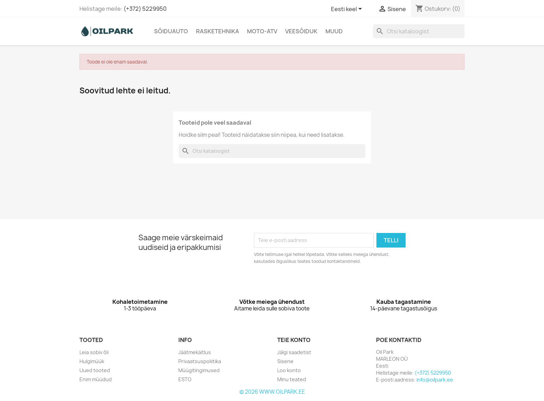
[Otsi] (419, 31)
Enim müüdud (95, 379)
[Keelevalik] (347, 9)
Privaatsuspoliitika (199, 361)
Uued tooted (94, 370)
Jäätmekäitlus (194, 352)
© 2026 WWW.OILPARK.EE (272, 391)
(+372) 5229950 (145, 8)
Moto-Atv (262, 31)
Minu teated (291, 379)
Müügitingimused (199, 370)
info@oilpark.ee (434, 379)
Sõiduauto (171, 31)
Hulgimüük (91, 361)
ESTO (185, 379)
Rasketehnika (217, 31)
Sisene (285, 361)
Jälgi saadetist (294, 352)
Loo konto (289, 370)
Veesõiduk (301, 31)
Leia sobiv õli (94, 352)
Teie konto (294, 340)
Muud (334, 31)
